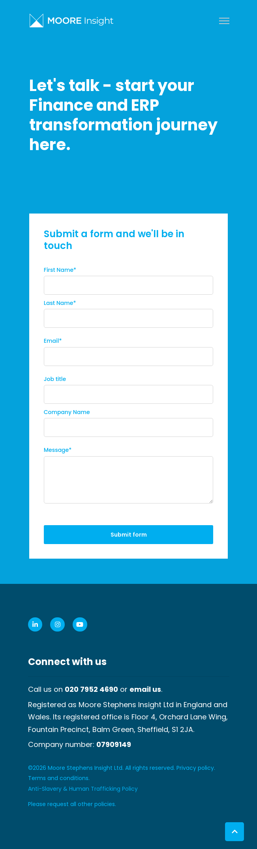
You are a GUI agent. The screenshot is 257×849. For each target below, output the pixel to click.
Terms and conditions (58, 778)
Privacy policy (195, 768)
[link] (71, 19)
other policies (96, 804)
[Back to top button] (234, 831)
